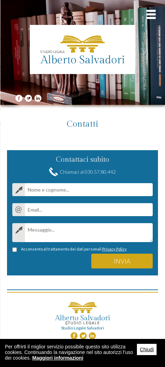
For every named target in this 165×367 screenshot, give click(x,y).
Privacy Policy (114, 249)
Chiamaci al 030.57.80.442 (88, 172)
